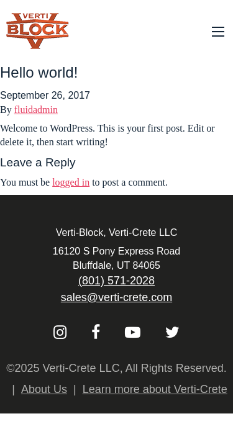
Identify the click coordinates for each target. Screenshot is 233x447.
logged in (70, 182)
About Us (44, 389)
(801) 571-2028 (116, 280)
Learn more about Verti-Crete (155, 389)
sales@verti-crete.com (116, 297)
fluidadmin (36, 109)
